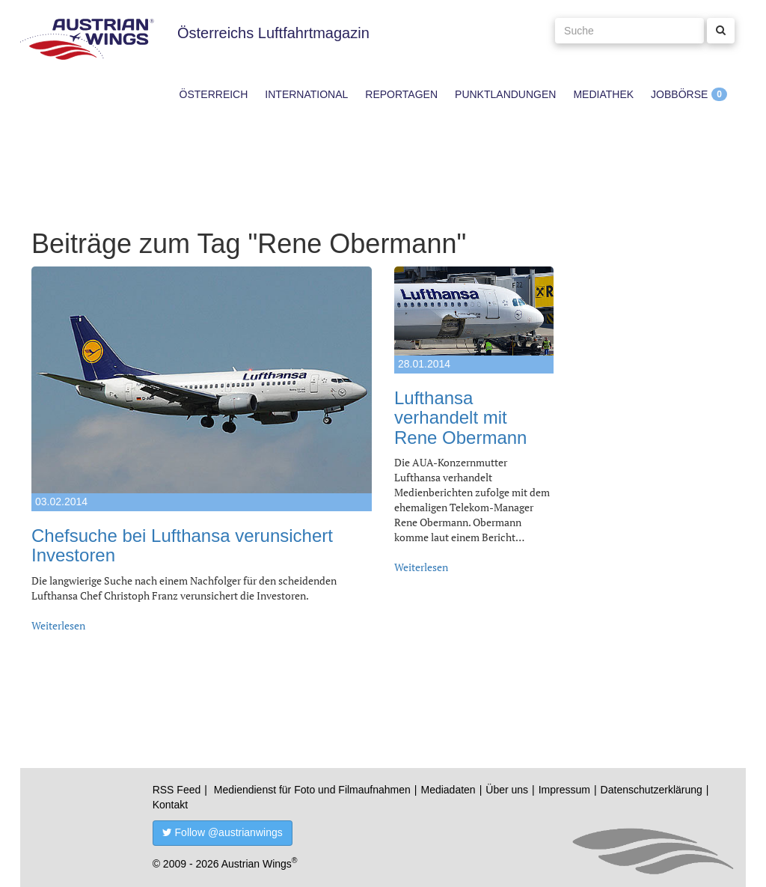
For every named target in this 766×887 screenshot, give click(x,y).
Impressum (564, 790)
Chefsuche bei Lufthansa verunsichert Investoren (182, 545)
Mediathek (603, 94)
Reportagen (401, 94)
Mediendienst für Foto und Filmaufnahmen (312, 790)
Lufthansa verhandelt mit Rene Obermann (460, 418)
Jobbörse (679, 94)
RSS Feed (177, 790)
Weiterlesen (58, 625)
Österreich (214, 94)
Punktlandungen (505, 94)
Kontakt (170, 805)
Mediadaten (447, 790)
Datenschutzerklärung (651, 790)
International (306, 94)
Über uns (506, 790)
